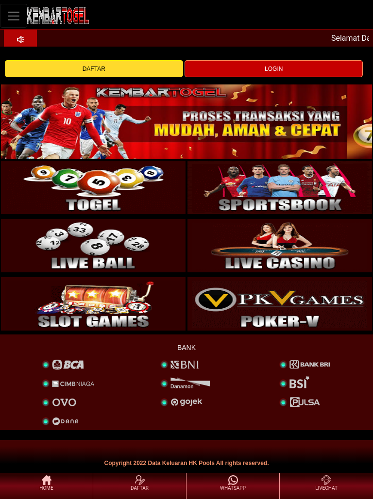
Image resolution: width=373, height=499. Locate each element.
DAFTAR (94, 69)
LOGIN (274, 69)
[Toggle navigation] (13, 16)
